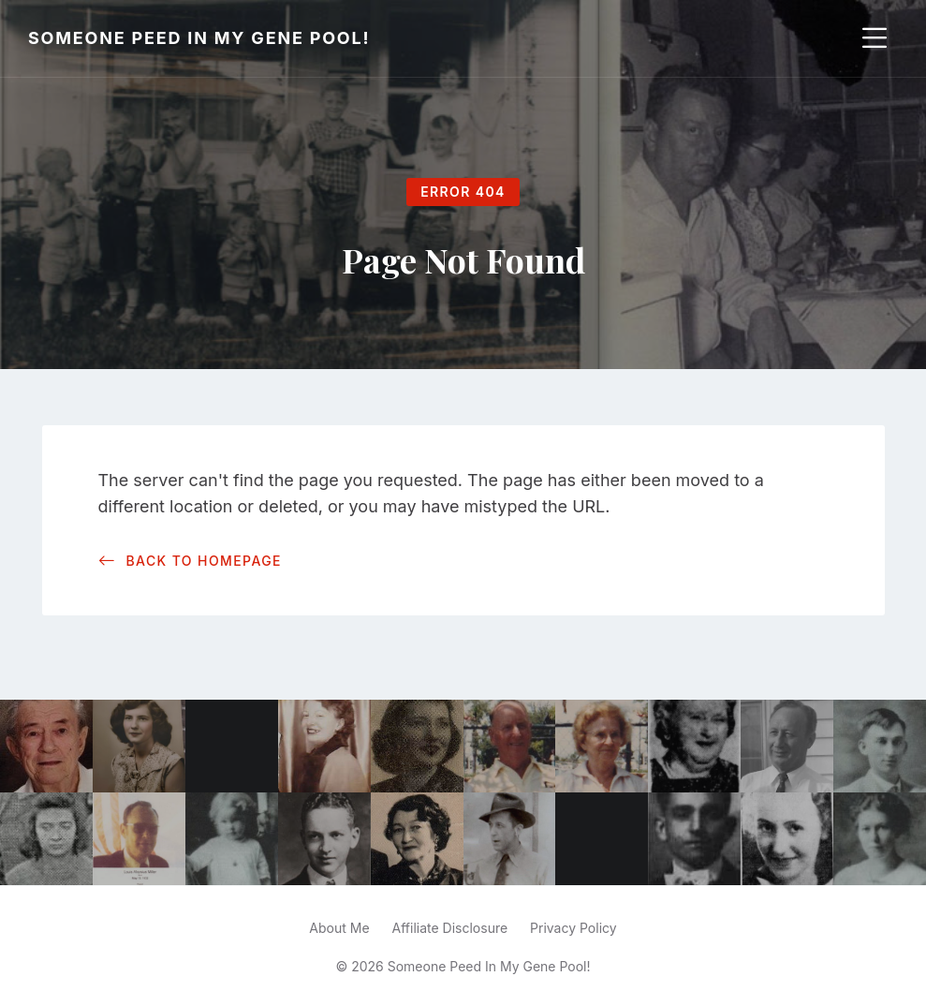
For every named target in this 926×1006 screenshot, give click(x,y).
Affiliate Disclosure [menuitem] (450, 928)
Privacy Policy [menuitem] (573, 928)
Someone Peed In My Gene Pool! (199, 38)
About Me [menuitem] (339, 928)
